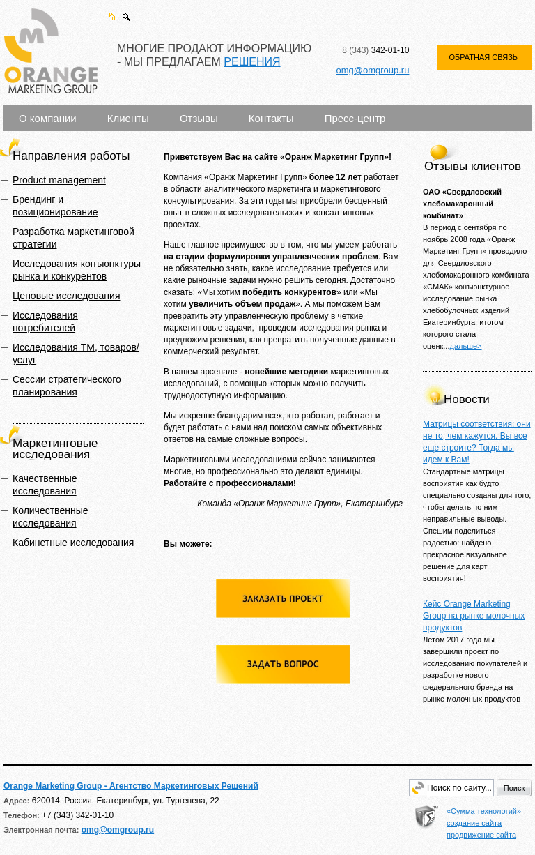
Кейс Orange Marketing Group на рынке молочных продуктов (474, 616)
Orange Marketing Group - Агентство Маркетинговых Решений (130, 786)
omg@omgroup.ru (372, 70)
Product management (59, 180)
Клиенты (128, 118)
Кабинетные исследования (73, 542)
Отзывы (199, 118)
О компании (48, 118)
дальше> (465, 346)
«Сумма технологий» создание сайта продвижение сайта (484, 823)
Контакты (271, 118)
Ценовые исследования (66, 295)
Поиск (514, 788)
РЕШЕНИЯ (252, 62)
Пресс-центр (355, 118)
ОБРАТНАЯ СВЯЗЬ (483, 57)
